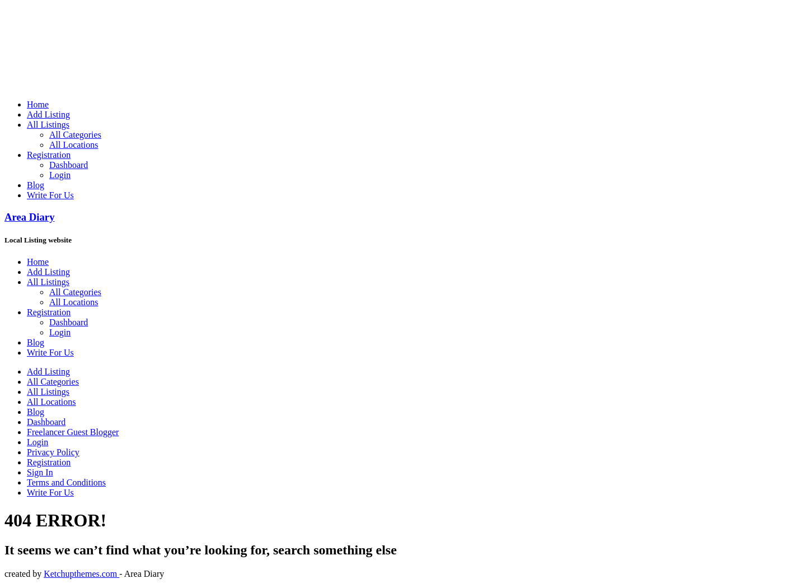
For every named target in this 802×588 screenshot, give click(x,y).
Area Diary (29, 217)
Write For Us (50, 195)
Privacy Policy (53, 452)
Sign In (40, 472)
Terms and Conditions (66, 482)
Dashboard (68, 165)
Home (38, 104)
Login (60, 175)
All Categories (75, 134)
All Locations (74, 145)
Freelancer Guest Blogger (73, 432)
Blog (35, 185)
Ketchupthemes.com (81, 573)
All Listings (48, 124)
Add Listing (48, 114)
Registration (49, 155)
